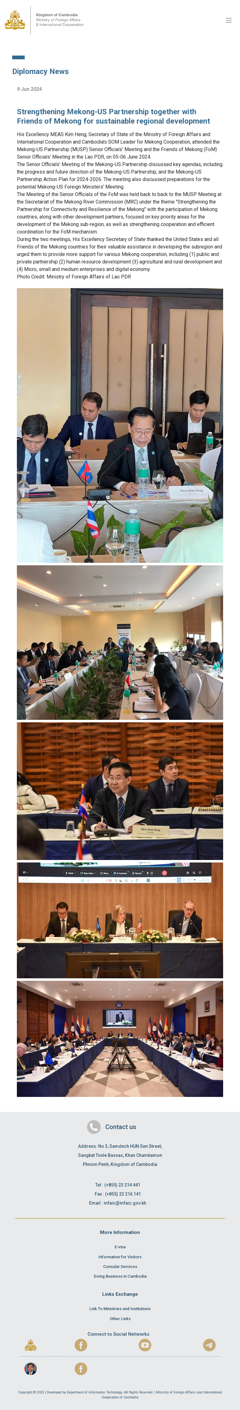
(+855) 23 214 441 (122, 1184)
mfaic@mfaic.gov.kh (125, 1203)
